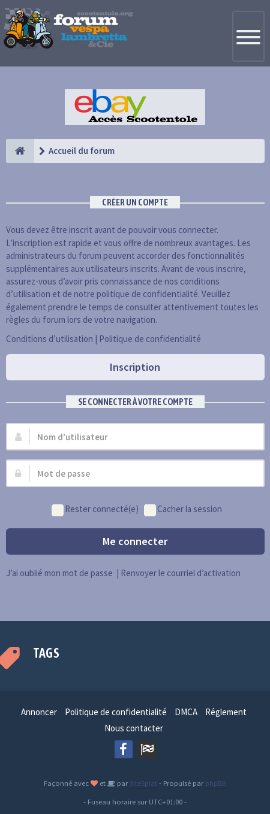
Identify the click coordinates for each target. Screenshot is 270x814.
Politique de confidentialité (150, 338)
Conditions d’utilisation (49, 338)
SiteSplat (142, 783)
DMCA (186, 712)
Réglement (226, 712)
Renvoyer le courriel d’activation (181, 573)
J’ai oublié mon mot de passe (59, 573)
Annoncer (39, 712)
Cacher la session (183, 509)
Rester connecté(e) (95, 509)
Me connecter (135, 541)
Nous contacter (133, 728)
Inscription (135, 367)
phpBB (215, 783)
